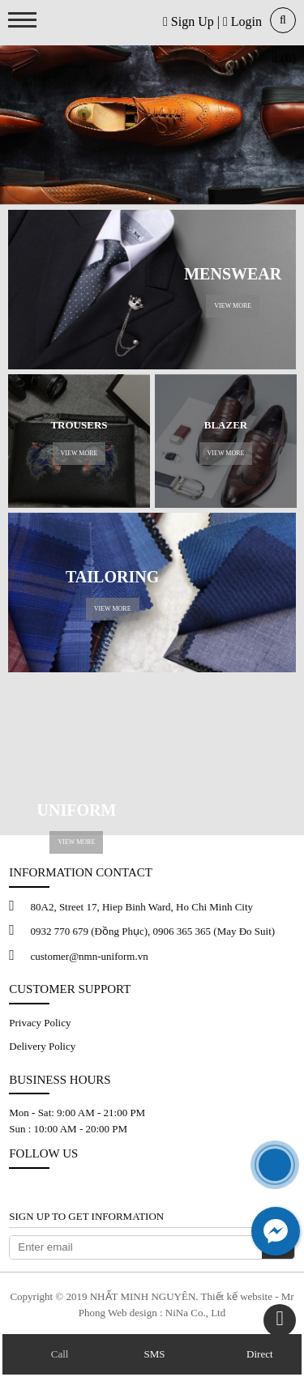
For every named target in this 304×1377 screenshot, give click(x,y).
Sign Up (188, 21)
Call (58, 1354)
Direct (259, 1354)
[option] (79, 441)
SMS (153, 1354)
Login (242, 21)
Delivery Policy (42, 1046)
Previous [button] (26, 441)
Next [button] (278, 441)
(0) (284, 58)
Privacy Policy (40, 1023)
